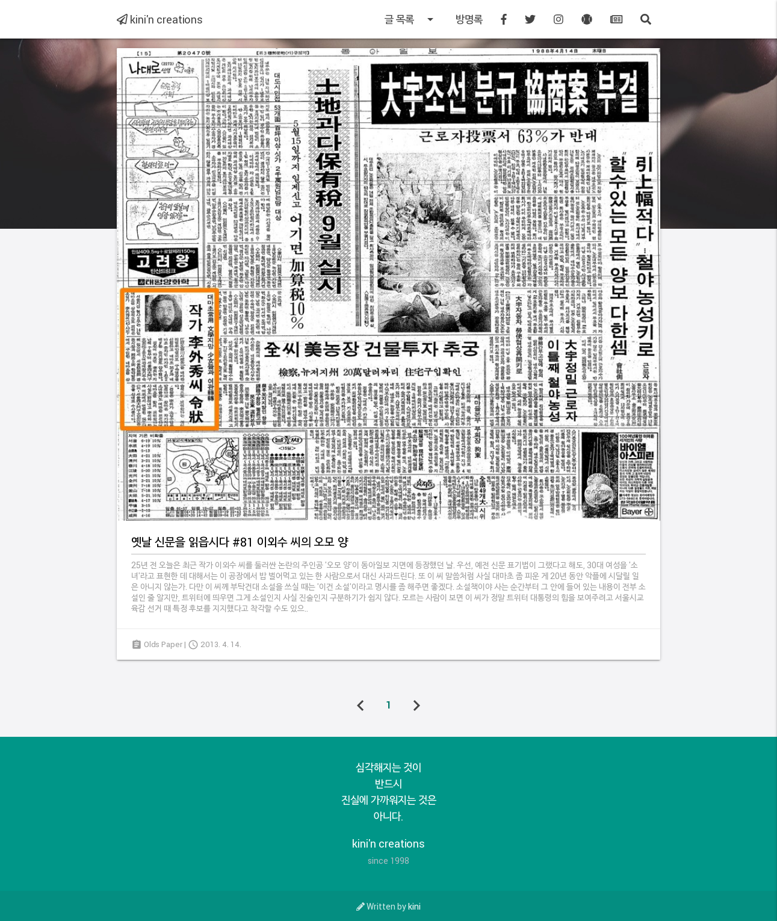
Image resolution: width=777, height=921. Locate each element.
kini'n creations (160, 19)
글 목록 (411, 19)
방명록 (469, 19)
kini (414, 906)
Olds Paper (163, 644)
